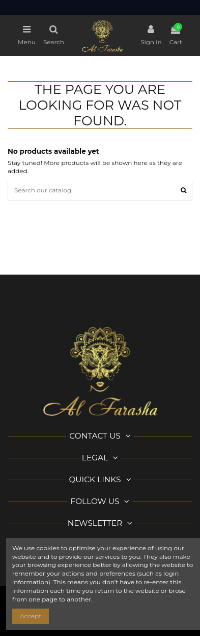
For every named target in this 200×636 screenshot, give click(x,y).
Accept (30, 616)
